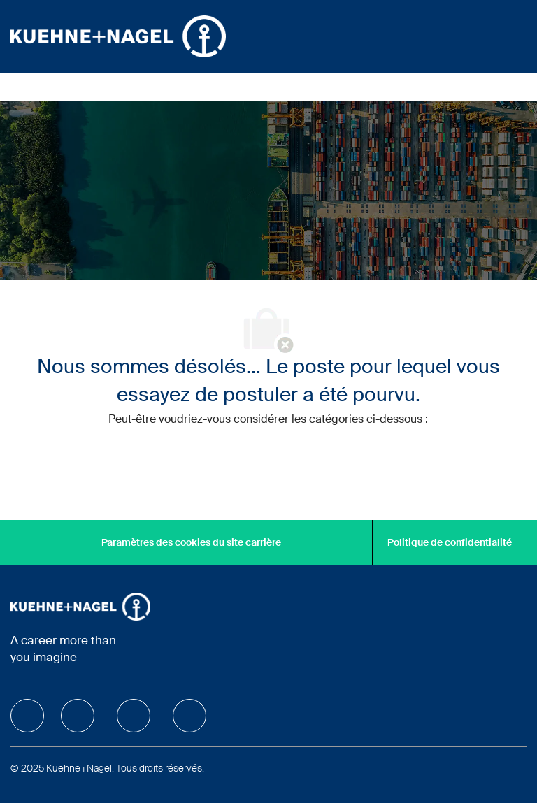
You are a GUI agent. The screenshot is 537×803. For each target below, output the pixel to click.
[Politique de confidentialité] (449, 542)
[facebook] (27, 715)
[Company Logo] (117, 35)
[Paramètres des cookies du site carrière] (191, 542)
